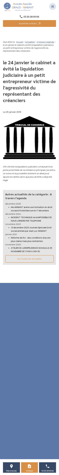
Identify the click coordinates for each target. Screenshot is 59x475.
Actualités (30, 42)
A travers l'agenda (45, 42)
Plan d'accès (11, 471)
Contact (29, 471)
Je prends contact (29, 23)
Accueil (19, 42)
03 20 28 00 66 (31, 16)
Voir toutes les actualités (29, 258)
